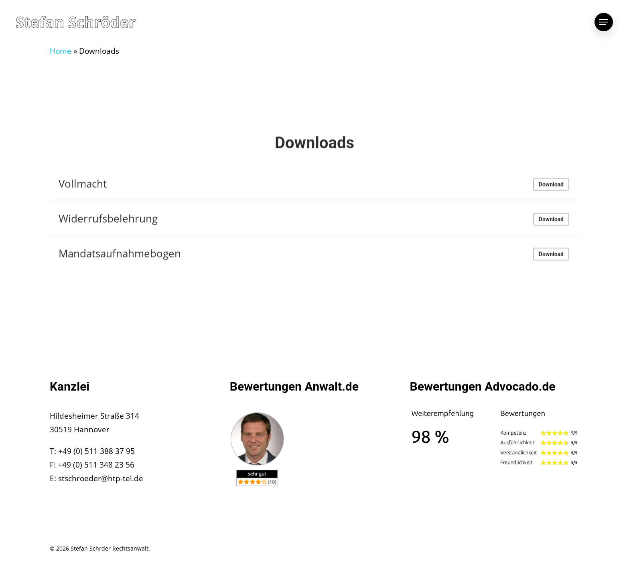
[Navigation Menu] (604, 22)
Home (60, 51)
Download (551, 186)
